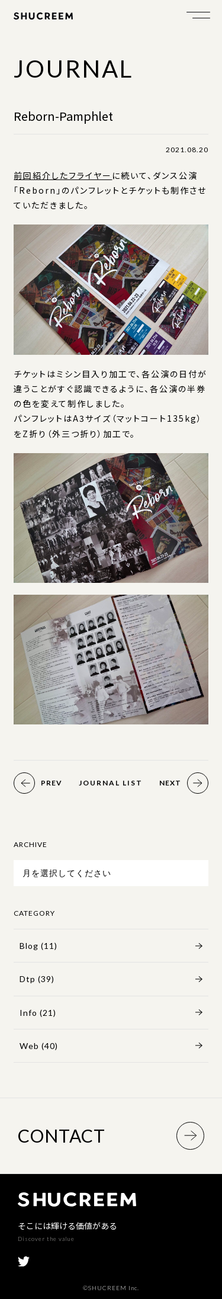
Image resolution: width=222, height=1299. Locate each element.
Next (183, 783)
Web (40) (39, 1046)
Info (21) (38, 1013)
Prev (38, 783)
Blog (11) (38, 946)
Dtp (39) (37, 979)
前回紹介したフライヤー (63, 175)
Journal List (111, 782)
